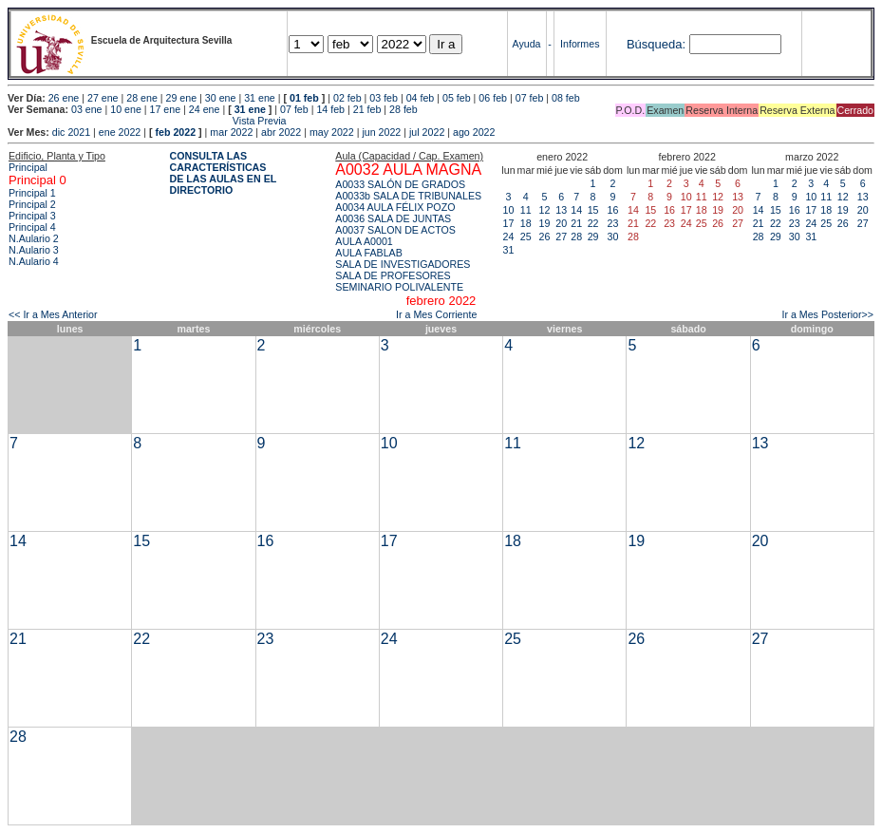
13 (561, 210)
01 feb (304, 98)
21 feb (367, 109)
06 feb (493, 98)
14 (576, 210)
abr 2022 (281, 132)
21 (576, 223)
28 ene (142, 98)
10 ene (125, 109)
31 (509, 250)
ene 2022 (120, 132)
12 (545, 210)
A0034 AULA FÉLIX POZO (395, 207)
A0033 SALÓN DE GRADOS (400, 184)
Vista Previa (147, 120)
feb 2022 (175, 132)
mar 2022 (231, 132)
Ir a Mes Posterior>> (827, 314)
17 (509, 223)
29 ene (181, 98)
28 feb (403, 109)
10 (509, 210)
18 (526, 223)
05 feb (456, 98)
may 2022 (332, 132)
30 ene (220, 98)
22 (593, 223)
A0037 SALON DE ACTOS (395, 230)
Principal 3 (32, 215)
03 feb (383, 98)
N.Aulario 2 (34, 238)
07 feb (530, 98)
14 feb (330, 109)
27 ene (103, 98)
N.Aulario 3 (34, 250)
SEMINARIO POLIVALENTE (399, 287)
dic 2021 (71, 132)
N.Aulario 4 (34, 261)
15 (593, 210)
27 (561, 236)
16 (613, 210)
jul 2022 (426, 132)
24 (509, 236)
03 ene (87, 109)
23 (613, 223)
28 (576, 236)
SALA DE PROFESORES (392, 275)
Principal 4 (32, 227)
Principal (28, 167)
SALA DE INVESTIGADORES (402, 264)
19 (545, 223)
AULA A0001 (363, 241)
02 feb (347, 98)
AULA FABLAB (369, 252)
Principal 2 (32, 204)
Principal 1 (32, 193)
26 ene (64, 98)
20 (561, 223)
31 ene (259, 98)
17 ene (165, 109)
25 (526, 236)
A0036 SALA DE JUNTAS (393, 218)
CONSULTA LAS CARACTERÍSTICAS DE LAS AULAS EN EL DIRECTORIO (223, 173)
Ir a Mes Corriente (436, 314)
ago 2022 (474, 132)
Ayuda (526, 43)
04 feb (420, 98)
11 (526, 210)
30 (613, 236)
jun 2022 (381, 132)
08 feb (566, 98)
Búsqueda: (656, 44)
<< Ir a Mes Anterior (53, 314)
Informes (579, 43)
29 (593, 236)
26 (545, 236)
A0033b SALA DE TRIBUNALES (408, 195)
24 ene (204, 109)
